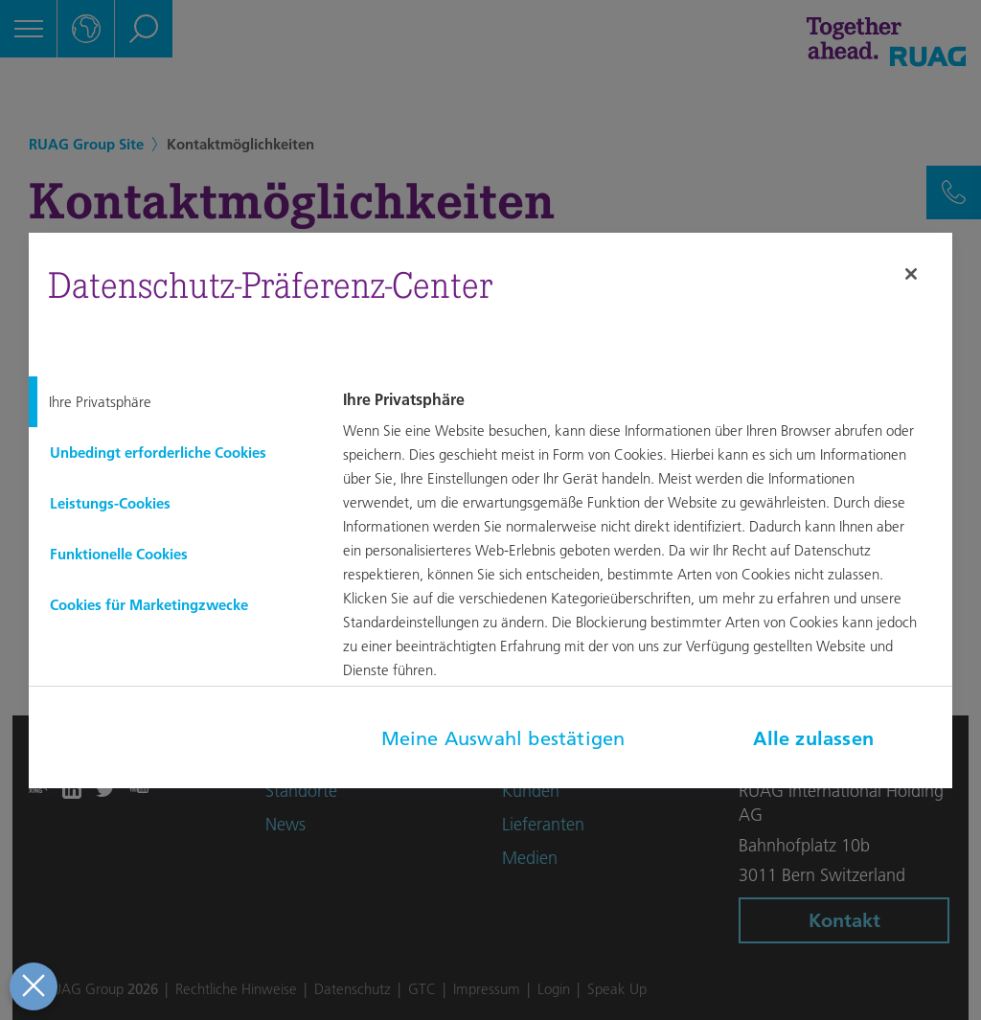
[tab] (170, 401)
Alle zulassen (813, 738)
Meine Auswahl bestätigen (503, 738)
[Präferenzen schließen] (31, 986)
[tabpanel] (645, 548)
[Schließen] (911, 274)
